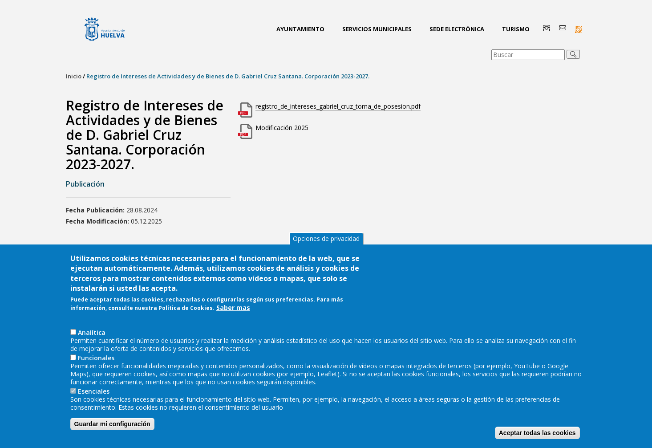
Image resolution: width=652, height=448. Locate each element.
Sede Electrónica (456, 29)
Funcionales (96, 375)
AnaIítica (91, 350)
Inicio (73, 76)
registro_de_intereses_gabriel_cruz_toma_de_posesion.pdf (338, 106)
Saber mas (233, 326)
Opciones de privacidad (326, 256)
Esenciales (93, 409)
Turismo (516, 29)
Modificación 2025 (281, 127)
